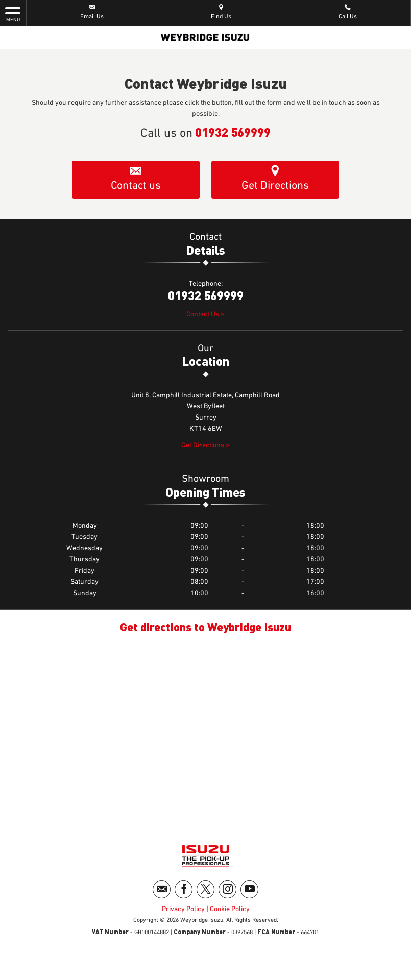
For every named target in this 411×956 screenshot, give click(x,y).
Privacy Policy (183, 909)
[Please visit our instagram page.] (227, 889)
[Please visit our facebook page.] (183, 889)
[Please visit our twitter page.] (205, 889)
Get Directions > (205, 445)
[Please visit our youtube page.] (249, 889)
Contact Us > (205, 314)
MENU (12, 13)
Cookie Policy (230, 909)
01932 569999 (233, 131)
